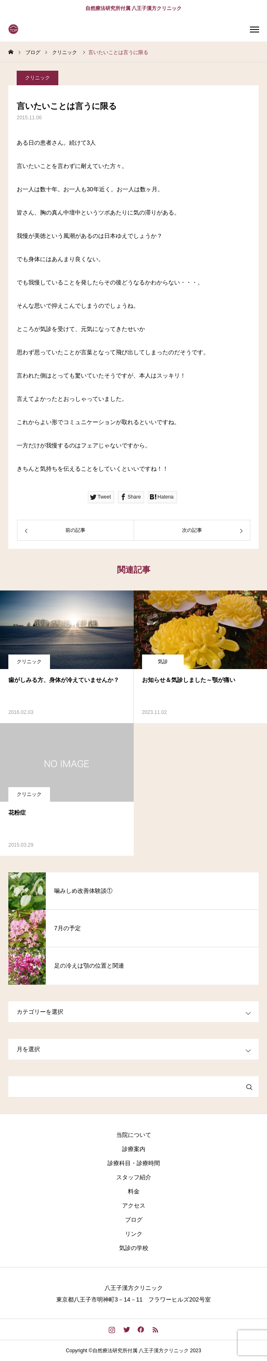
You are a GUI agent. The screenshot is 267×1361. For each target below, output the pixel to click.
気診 (163, 661)
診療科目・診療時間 (133, 1163)
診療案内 (133, 1149)
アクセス (133, 1205)
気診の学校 (133, 1248)
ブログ (133, 1219)
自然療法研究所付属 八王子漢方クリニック (133, 8)
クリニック (37, 79)
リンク (133, 1233)
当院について (133, 1134)
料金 (134, 1191)
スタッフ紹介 (133, 1177)
